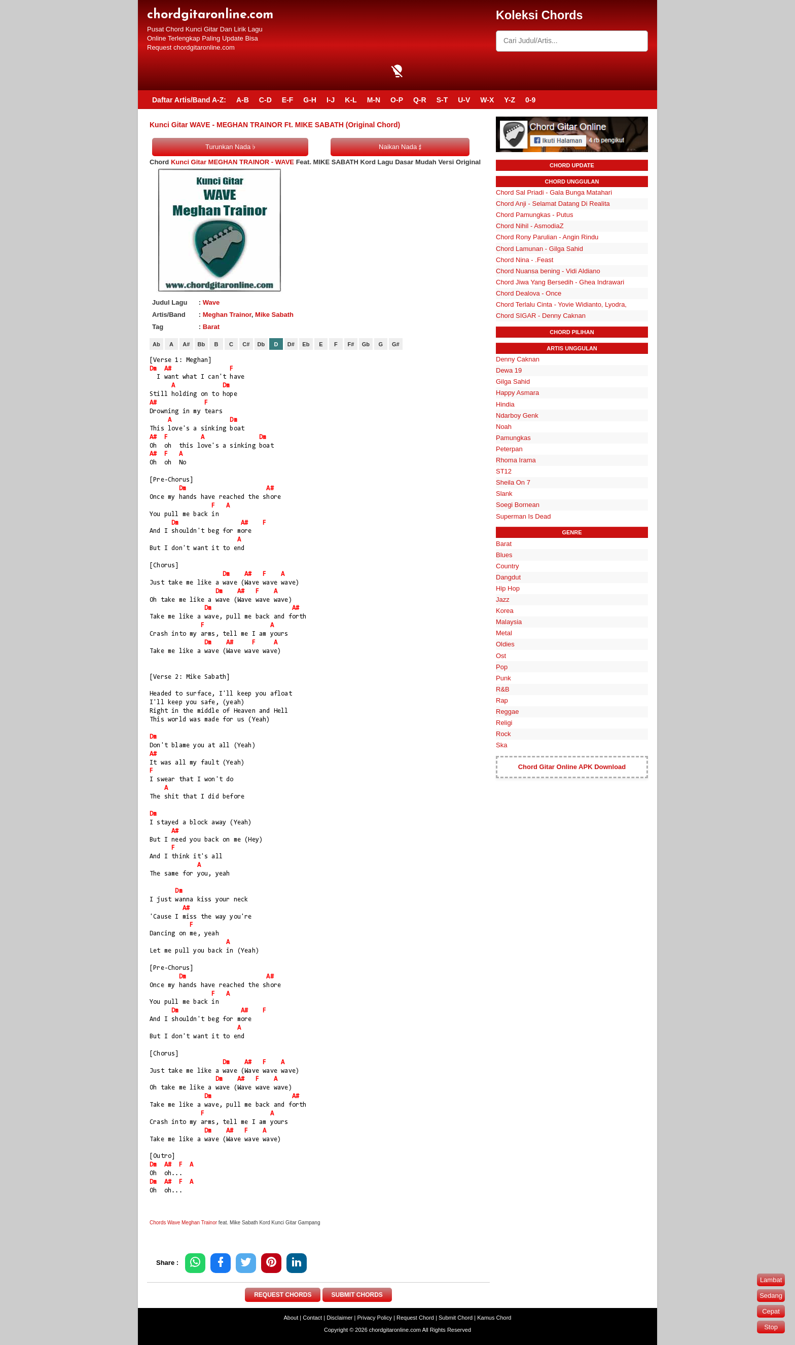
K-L (350, 100)
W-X (487, 100)
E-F (288, 100)
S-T (442, 100)
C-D (265, 100)
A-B (242, 100)
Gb (366, 344)
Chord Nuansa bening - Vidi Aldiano (548, 271)
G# (396, 344)
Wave (211, 302)
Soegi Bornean (517, 504)
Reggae (507, 711)
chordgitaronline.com (210, 15)
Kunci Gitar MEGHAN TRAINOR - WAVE (232, 162)
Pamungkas (513, 438)
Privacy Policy (374, 1318)
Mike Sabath (274, 314)
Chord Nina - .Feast (524, 260)
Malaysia (509, 622)
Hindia (505, 404)
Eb (305, 344)
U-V (464, 100)
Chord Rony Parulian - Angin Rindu (547, 237)
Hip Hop (508, 588)
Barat (211, 327)
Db (261, 344)
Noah (504, 426)
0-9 (530, 100)
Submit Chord (456, 1318)
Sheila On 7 (513, 482)
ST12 (504, 471)
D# (291, 344)
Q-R (419, 100)
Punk (503, 678)
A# (186, 344)
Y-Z (509, 100)
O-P (396, 100)
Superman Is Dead (523, 516)
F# (350, 344)
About (291, 1318)
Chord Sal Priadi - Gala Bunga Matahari (554, 192)
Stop (771, 1327)
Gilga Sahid (513, 381)
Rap (502, 700)
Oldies (505, 644)
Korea (505, 610)
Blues (504, 555)
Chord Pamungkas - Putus (534, 215)
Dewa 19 (509, 370)
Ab (156, 344)
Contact (312, 1318)
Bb (201, 344)
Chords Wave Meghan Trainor (183, 1222)
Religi (504, 722)
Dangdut (508, 577)
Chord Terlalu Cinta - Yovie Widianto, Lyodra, (561, 304)
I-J (331, 100)
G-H (309, 100)
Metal (504, 633)
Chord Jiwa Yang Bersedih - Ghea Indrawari (560, 282)
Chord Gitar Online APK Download (572, 767)
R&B (503, 689)
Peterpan (509, 449)
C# (245, 344)
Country (507, 566)
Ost (501, 656)
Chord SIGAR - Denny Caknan (541, 315)
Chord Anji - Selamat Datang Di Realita (553, 203)
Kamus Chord (494, 1318)
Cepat (771, 1311)
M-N (373, 100)
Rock (503, 734)
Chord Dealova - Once (528, 293)
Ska (501, 745)
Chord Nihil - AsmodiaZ (530, 226)
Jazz (503, 599)
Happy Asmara (517, 392)
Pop (502, 667)
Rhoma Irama (516, 460)
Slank (504, 493)
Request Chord (415, 1318)
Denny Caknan (517, 359)
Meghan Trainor (227, 314)
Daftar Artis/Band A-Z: (189, 100)
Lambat (771, 1280)
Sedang (771, 1295)
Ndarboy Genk (517, 415)
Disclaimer (339, 1318)
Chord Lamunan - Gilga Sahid (539, 248)
